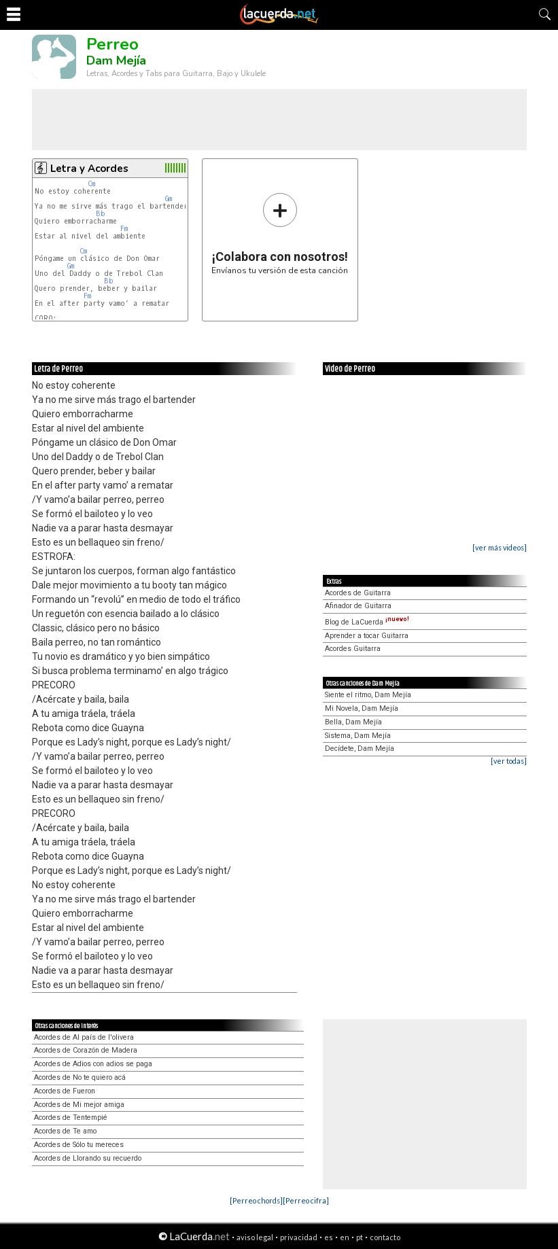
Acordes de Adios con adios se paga (93, 1063)
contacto (385, 1237)
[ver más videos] (499, 547)
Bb (100, 213)
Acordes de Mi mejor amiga (79, 1104)
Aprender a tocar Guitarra (366, 635)
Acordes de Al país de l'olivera (84, 1037)
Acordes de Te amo (65, 1131)
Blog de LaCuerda (367, 622)
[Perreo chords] (256, 1200)
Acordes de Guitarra (358, 592)
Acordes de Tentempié (70, 1117)
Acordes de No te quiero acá (80, 1077)
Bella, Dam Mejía (353, 722)
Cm (91, 183)
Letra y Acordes (89, 168)
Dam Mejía (116, 60)
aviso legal (255, 1237)
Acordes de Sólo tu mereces (79, 1144)
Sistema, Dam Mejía (358, 735)
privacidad (298, 1237)
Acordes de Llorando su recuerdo (87, 1158)
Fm (124, 228)
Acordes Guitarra (353, 648)
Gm (168, 198)
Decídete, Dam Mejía (359, 748)
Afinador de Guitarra (358, 605)
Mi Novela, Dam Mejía (361, 708)
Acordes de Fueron (64, 1091)
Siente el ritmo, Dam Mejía (368, 694)
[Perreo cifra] (306, 1200)
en (344, 1237)
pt (359, 1237)
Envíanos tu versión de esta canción (279, 233)
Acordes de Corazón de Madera (85, 1050)
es (328, 1237)
